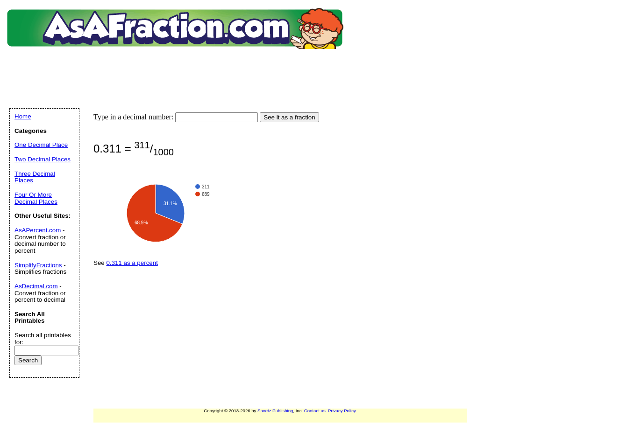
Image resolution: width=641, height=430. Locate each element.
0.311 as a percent (131, 262)
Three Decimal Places (34, 177)
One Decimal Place (41, 144)
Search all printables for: (42, 339)
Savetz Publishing (275, 410)
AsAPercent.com (37, 230)
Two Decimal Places (42, 159)
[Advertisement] (177, 68)
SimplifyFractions (38, 265)
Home (22, 116)
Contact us (315, 410)
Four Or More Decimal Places (35, 198)
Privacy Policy (342, 410)
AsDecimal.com (36, 286)
